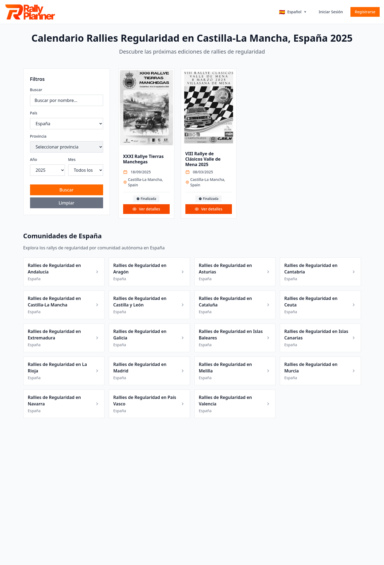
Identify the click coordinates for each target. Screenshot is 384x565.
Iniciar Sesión (331, 11)
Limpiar (66, 203)
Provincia (38, 136)
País (33, 112)
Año (33, 159)
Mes (72, 159)
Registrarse (365, 11)
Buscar (36, 89)
